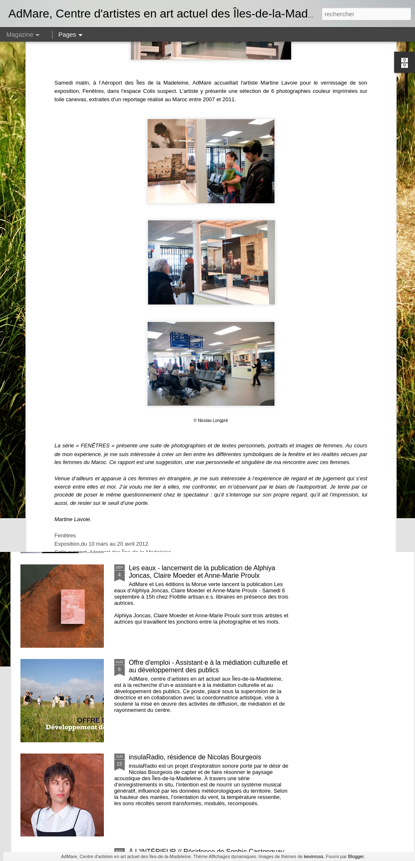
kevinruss (313, 856)
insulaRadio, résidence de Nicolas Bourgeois (195, 757)
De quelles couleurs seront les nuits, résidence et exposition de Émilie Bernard (365, 319)
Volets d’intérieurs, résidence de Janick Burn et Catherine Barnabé (261, 319)
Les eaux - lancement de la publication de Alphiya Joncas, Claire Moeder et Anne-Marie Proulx (202, 571)
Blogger (355, 856)
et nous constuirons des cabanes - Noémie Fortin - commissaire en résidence (203, 382)
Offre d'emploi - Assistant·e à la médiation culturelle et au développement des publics (208, 666)
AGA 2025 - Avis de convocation (64, 312)
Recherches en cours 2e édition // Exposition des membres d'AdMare (167, 319)
